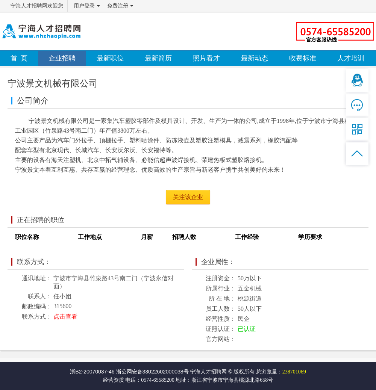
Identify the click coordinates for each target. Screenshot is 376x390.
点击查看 (65, 316)
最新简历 (158, 58)
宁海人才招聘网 (208, 372)
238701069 (294, 372)
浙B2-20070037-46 (92, 372)
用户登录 (84, 6)
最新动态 (254, 58)
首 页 (19, 58)
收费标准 (302, 58)
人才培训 (350, 58)
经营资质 (113, 380)
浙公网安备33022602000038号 (152, 372)
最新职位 (110, 58)
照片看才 (206, 58)
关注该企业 (188, 197)
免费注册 (117, 6)
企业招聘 (62, 58)
